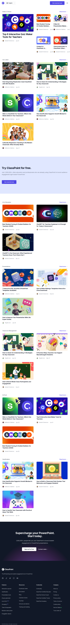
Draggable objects (6, 613)
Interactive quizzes (6, 588)
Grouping (5, 604)
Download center (23, 588)
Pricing (55, 591)
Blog (20, 594)
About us (55, 588)
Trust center (57, 610)
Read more (64, 11)
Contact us (56, 595)
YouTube (21, 600)
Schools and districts (24, 604)
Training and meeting (24, 607)
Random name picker (7, 610)
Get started (22, 591)
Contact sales (43, 549)
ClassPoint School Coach (42, 595)
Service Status (57, 607)
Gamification (5, 591)
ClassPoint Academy (41, 601)
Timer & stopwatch (6, 607)
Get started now (57, 3)
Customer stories (23, 597)
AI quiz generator (6, 598)
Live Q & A (5, 601)
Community (39, 588)
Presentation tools (6, 595)
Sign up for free (29, 549)
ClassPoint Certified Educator (43, 591)
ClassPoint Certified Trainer (43, 598)
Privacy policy (57, 598)
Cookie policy (56, 604)
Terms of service (57, 601)
